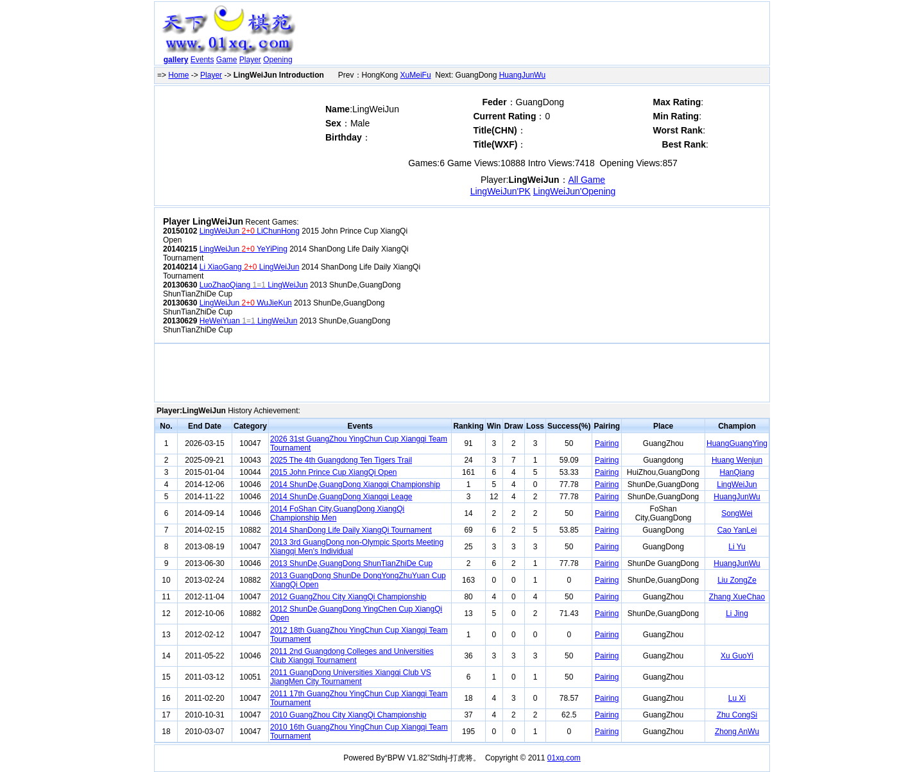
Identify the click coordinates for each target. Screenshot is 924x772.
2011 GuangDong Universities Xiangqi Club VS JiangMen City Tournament (350, 677)
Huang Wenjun (737, 460)
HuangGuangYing (736, 443)
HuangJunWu (522, 75)
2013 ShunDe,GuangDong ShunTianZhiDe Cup (351, 563)
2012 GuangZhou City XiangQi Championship (348, 596)
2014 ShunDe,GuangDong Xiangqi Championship (355, 484)
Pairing (607, 443)
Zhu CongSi (737, 714)
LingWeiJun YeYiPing (243, 248)
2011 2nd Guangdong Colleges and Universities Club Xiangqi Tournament (352, 656)
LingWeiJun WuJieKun (246, 302)
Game (226, 59)
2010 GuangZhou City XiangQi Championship (348, 714)
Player (250, 59)
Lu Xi (737, 698)
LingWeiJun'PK (500, 191)
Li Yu (736, 546)
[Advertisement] (534, 36)
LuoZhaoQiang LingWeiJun (254, 284)
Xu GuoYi (737, 655)
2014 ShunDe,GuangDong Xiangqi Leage (341, 496)
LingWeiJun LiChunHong (250, 231)
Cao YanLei (737, 530)
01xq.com (564, 757)
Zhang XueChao (737, 596)
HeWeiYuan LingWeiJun (249, 320)
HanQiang (736, 472)
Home (178, 75)
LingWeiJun (737, 484)
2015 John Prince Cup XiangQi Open (333, 472)
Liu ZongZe (737, 580)
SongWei (736, 513)
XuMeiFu (415, 75)
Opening (277, 59)
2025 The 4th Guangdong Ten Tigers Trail (341, 460)
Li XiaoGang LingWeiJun (250, 266)
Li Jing (737, 613)
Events (202, 59)
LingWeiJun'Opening (574, 191)
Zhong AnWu (737, 731)
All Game (587, 180)
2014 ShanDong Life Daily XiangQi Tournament (351, 530)
